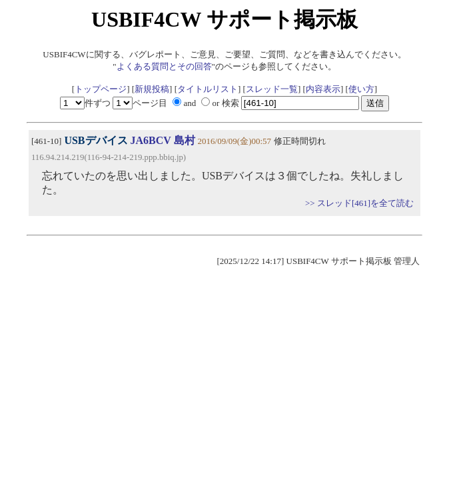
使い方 (361, 89)
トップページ (101, 89)
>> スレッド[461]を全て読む (359, 203)
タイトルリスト (207, 89)
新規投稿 (152, 89)
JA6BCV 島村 (163, 140)
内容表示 (323, 89)
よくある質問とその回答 (164, 66)
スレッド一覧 (272, 89)
